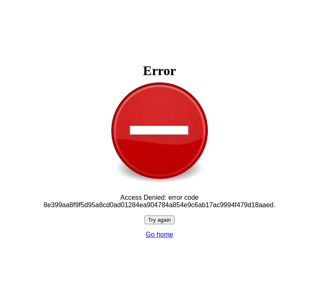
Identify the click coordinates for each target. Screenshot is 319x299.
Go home (159, 234)
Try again (159, 220)
